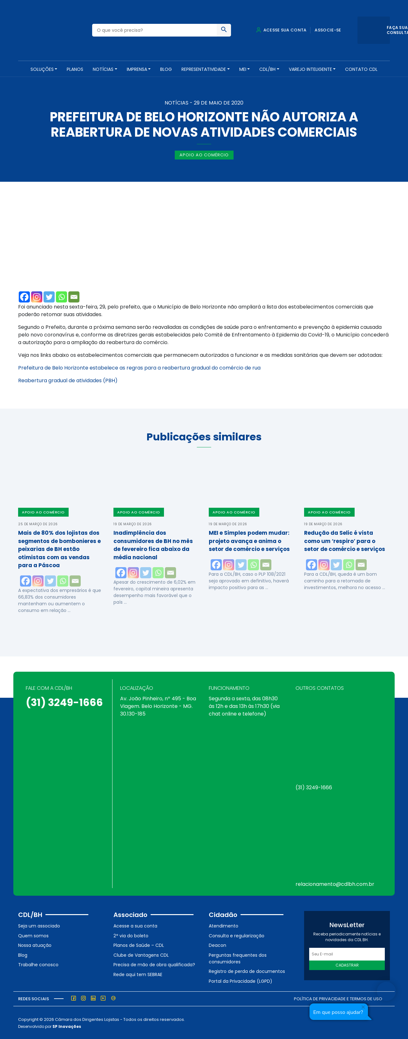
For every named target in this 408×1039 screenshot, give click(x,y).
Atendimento (223, 925)
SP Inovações (66, 1026)
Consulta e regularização (236, 935)
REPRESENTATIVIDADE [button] (203, 69)
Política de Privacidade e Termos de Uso (338, 998)
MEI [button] (242, 69)
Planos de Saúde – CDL (138, 944)
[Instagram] (36, 296)
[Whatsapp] (61, 296)
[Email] (73, 296)
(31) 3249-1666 (64, 702)
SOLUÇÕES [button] (42, 69)
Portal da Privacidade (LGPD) (240, 980)
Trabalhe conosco (38, 964)
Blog (166, 69)
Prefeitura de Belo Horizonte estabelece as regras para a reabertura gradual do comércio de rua (139, 367)
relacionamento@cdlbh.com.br (335, 883)
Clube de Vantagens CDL (141, 954)
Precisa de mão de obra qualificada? (154, 964)
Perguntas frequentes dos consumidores (238, 957)
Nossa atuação (34, 944)
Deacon (217, 944)
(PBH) (110, 380)
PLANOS (75, 69)
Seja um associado (39, 925)
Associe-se (328, 30)
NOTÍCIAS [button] (103, 69)
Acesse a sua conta (135, 925)
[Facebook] (24, 296)
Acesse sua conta (281, 30)
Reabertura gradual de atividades (60, 380)
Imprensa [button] (137, 69)
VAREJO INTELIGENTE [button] (310, 69)
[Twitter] (49, 296)
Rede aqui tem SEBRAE (137, 974)
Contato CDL (361, 69)
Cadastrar (347, 964)
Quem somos (33, 935)
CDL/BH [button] (267, 69)
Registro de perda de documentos (247, 971)
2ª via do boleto (130, 935)
